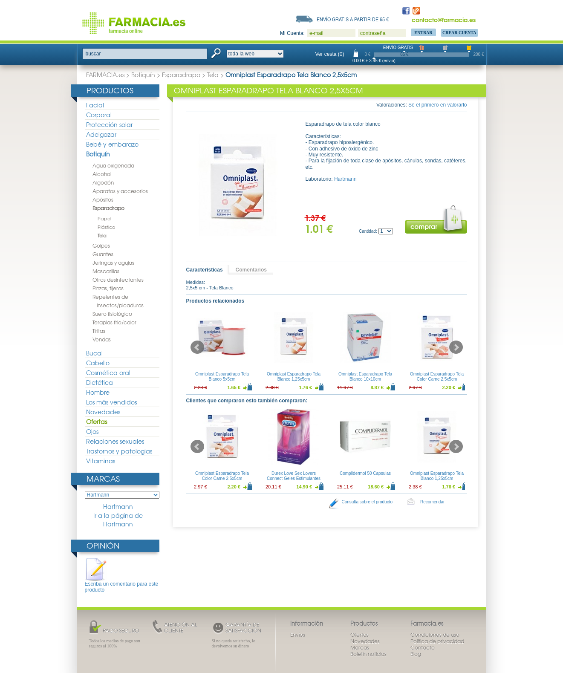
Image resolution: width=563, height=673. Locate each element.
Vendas (101, 339)
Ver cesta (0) (329, 54)
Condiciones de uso (434, 634)
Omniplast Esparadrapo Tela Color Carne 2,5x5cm (437, 376)
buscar (93, 54)
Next (456, 347)
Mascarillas (105, 271)
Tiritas (98, 331)
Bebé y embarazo (112, 144)
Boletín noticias (368, 654)
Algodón (103, 182)
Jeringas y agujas (113, 262)
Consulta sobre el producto (367, 502)
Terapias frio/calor (114, 322)
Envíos (297, 634)
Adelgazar (101, 134)
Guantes (102, 254)
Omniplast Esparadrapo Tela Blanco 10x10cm (365, 376)
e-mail (316, 33)
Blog (415, 654)
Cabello (98, 362)
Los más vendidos (111, 402)
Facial (95, 105)
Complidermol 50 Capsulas (364, 473)
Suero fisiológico (112, 314)
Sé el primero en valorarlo (437, 105)
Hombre (98, 392)
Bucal (94, 353)
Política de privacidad (437, 641)
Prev (197, 347)
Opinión (103, 545)
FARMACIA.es (105, 74)
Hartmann (118, 507)
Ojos (92, 431)
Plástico (106, 226)
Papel (104, 218)
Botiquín (143, 74)
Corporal (99, 114)
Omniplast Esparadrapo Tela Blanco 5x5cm (222, 376)
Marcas (103, 478)
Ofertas (96, 421)
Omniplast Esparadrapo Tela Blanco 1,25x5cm (293, 376)
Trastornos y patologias (119, 451)
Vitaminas (100, 460)
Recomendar (432, 502)
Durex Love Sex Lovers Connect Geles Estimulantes (293, 476)
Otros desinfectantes (118, 279)
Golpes (101, 245)
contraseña (372, 33)
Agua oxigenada (113, 165)
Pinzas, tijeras (108, 288)
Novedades (103, 411)
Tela (213, 74)
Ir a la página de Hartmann (118, 519)
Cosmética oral (108, 372)
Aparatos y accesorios (120, 191)
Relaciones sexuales (115, 441)
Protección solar (109, 124)
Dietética (99, 382)
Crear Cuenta (459, 32)
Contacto (422, 647)
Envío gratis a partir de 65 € (353, 19)
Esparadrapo (181, 74)
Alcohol (101, 174)
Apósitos (102, 199)
